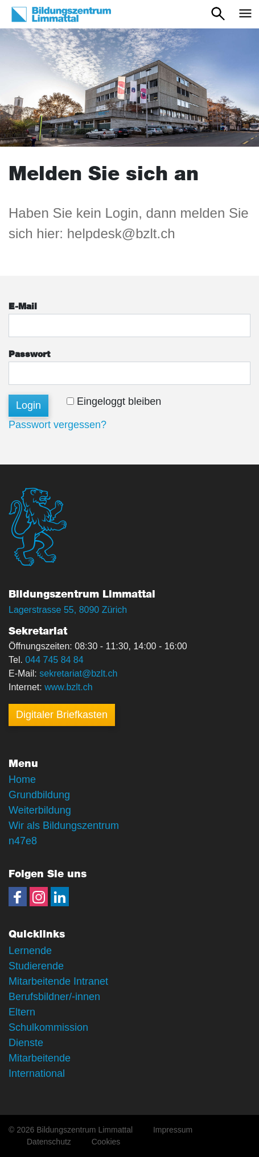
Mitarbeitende (40, 1058)
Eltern (22, 1012)
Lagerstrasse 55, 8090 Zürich (68, 610)
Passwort (29, 354)
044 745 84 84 (54, 660)
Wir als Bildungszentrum (64, 825)
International (37, 1073)
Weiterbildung (40, 810)
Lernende (30, 950)
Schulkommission (48, 1027)
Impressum (172, 1129)
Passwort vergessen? (57, 424)
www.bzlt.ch (68, 687)
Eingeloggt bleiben (114, 401)
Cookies (106, 1141)
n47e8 (23, 841)
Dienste (26, 1042)
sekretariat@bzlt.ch (78, 673)
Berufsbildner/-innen (54, 996)
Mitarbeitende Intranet (58, 981)
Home (22, 779)
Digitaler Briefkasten (62, 714)
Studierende (36, 966)
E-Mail (23, 306)
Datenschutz (49, 1141)
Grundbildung (39, 795)
